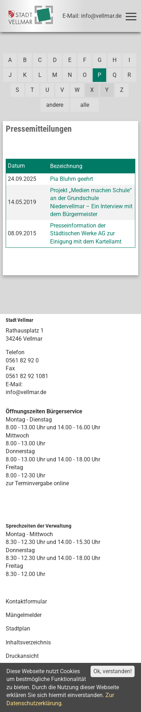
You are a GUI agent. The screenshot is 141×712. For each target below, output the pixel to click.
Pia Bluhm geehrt (71, 179)
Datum (16, 165)
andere (54, 104)
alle (84, 104)
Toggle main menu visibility (132, 13)
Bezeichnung (66, 166)
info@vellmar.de (26, 392)
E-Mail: (14, 384)
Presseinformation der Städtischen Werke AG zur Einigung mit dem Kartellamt (85, 233)
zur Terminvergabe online (37, 483)
